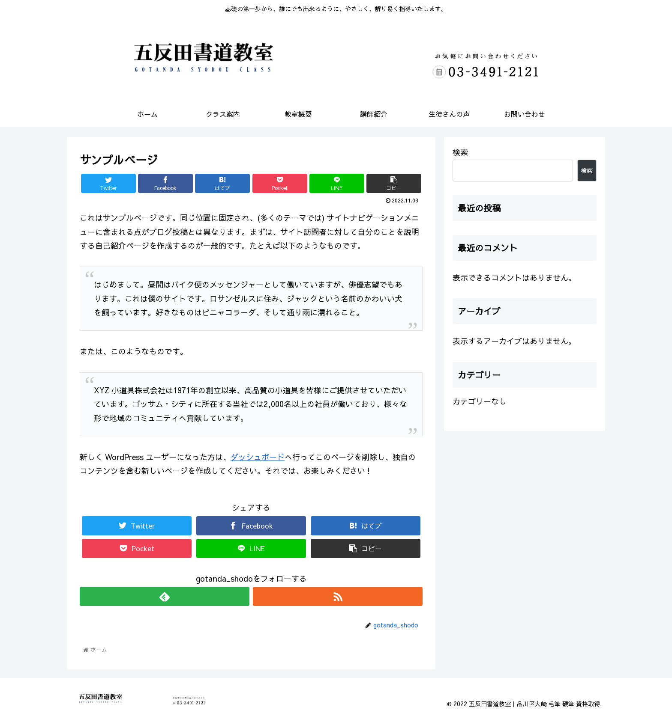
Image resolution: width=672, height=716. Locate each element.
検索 (460, 152)
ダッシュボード (258, 457)
